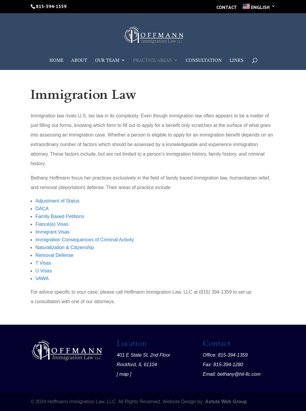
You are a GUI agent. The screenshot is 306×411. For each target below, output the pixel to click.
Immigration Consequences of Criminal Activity (84, 239)
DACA (41, 208)
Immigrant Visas (52, 231)
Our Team (107, 60)
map (123, 374)
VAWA (42, 278)
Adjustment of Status (57, 200)
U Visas (43, 270)
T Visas (43, 263)
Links (237, 60)
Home (56, 60)
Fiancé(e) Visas (51, 224)
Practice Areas (152, 60)
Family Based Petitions (59, 216)
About (79, 60)
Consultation (204, 60)
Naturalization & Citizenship (64, 247)
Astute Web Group (226, 401)
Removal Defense (54, 255)
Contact (226, 7)
